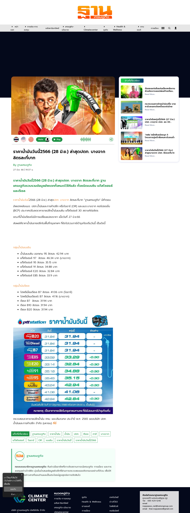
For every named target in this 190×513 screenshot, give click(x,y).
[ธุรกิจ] (106, 28)
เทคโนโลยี (114, 497)
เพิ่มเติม (7, 484)
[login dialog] (175, 28)
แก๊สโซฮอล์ (18, 440)
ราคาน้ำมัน (55, 434)
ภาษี (95, 434)
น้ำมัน (67, 434)
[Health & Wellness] (123, 28)
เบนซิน (49, 440)
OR (40, 440)
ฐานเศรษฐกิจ (39, 434)
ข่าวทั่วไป (114, 501)
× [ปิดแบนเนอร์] (21, 475)
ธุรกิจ (84, 497)
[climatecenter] (91, 28)
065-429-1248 (154, 500)
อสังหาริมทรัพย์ (61, 503)
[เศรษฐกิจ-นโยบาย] (71, 28)
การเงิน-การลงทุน (62, 498)
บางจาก (105, 434)
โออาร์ (31, 440)
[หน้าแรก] (16, 28)
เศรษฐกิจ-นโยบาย (62, 507)
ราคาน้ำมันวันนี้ (64, 440)
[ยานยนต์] (142, 28)
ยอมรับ (13, 489)
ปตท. (76, 434)
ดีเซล (85, 434)
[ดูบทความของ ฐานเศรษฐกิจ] (63, 465)
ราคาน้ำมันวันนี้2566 (86, 440)
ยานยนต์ (86, 506)
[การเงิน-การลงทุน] (33, 28)
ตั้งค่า (13, 494)
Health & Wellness (91, 501)
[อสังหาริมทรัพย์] (52, 28)
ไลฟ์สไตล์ (114, 506)
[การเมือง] (154, 28)
